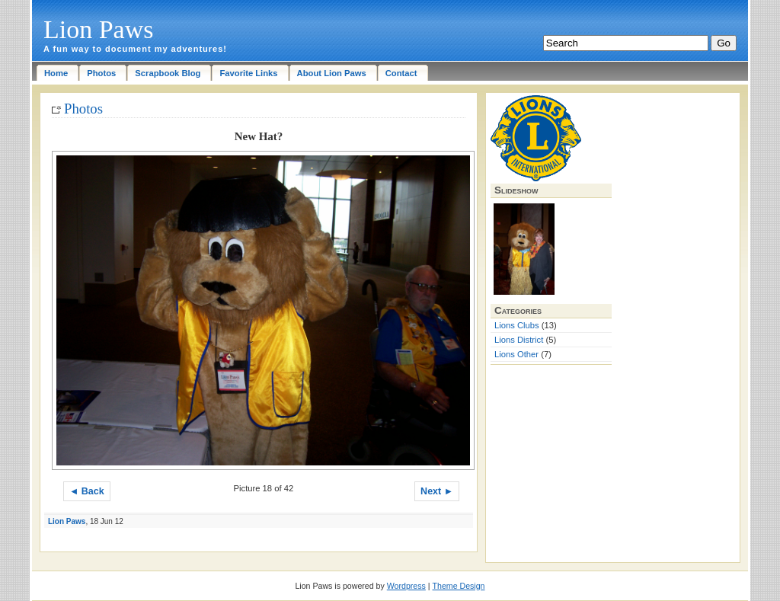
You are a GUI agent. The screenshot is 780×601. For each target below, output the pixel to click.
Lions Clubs (516, 325)
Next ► (436, 491)
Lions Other (516, 354)
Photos (83, 109)
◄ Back (86, 491)
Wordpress (406, 585)
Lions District (518, 339)
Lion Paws (98, 29)
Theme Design (459, 585)
